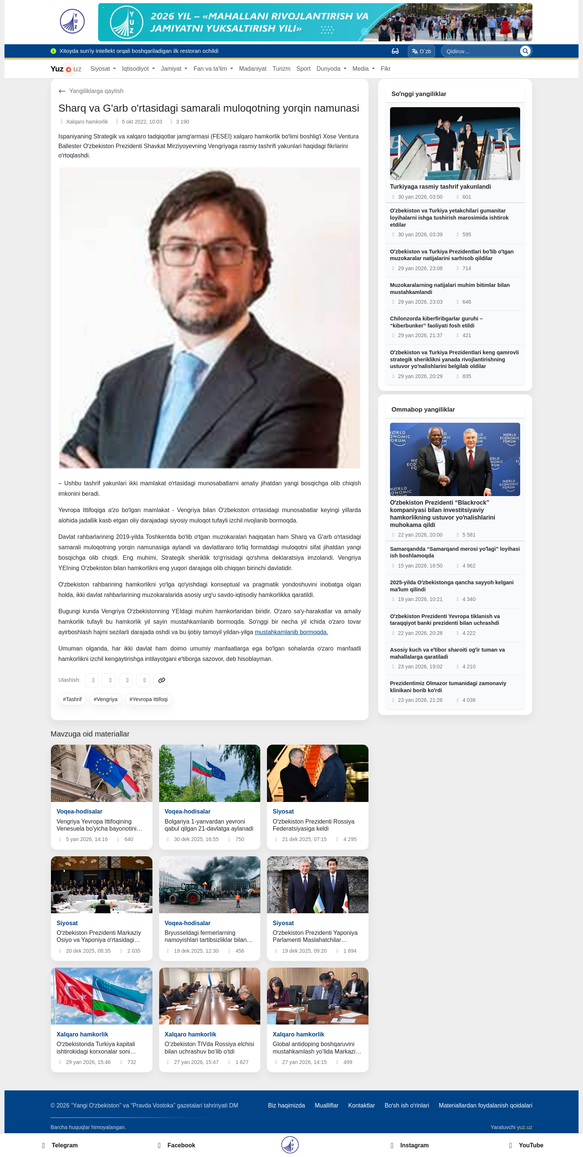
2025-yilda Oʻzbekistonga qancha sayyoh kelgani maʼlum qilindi (452, 585)
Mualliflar (326, 1105)
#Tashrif (72, 699)
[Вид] (395, 51)
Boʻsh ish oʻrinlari (406, 1105)
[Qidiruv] (525, 51)
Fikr (386, 68)
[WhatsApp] (143, 680)
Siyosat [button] (101, 68)
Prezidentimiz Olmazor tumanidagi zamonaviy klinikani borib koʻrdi (448, 686)
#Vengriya (105, 699)
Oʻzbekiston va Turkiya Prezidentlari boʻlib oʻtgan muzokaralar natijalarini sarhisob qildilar (452, 255)
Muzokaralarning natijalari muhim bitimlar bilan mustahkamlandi (450, 288)
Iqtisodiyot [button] (136, 68)
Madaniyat (253, 68)
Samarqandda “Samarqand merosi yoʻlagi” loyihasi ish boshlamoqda (455, 552)
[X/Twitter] (126, 680)
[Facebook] (109, 680)
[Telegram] (92, 680)
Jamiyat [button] (172, 68)
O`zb (421, 51)
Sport (303, 68)
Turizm (281, 68)
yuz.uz (524, 1127)
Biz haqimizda (286, 1105)
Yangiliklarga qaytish (90, 91)
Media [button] (361, 68)
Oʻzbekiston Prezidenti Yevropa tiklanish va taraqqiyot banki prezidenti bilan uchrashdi (445, 619)
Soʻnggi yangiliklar (419, 94)
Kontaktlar (361, 1105)
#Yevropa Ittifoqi (148, 699)
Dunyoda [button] (329, 68)
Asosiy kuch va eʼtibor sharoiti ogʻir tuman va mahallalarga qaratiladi (447, 653)
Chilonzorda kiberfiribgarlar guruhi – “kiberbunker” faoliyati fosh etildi (436, 322)
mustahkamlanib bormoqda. (291, 632)
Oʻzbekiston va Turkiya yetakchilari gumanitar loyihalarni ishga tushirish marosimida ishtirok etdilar (449, 217)
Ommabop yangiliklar (423, 409)
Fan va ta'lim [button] (211, 68)
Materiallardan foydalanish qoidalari (485, 1105)
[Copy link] (160, 680)
